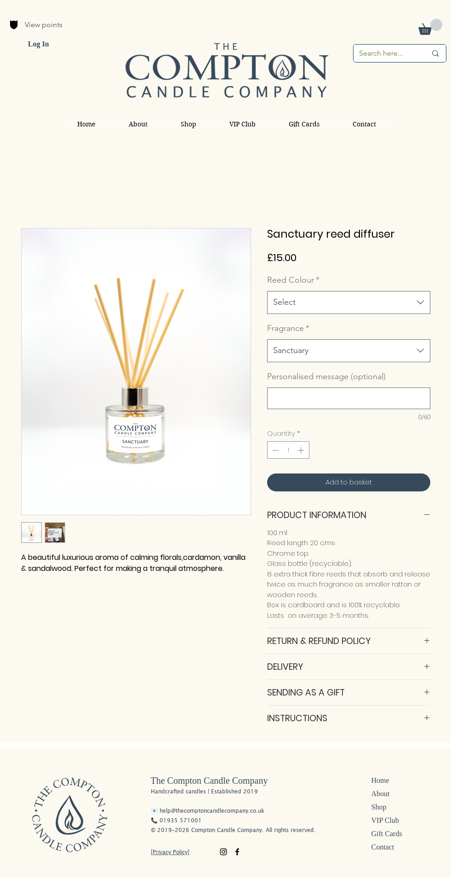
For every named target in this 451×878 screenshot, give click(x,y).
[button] (430, 27)
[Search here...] (386, 53)
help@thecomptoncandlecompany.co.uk (212, 810)
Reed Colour (293, 280)
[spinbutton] (288, 450)
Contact (382, 847)
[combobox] (348, 302)
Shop (379, 807)
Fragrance (288, 328)
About (380, 794)
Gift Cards (386, 834)
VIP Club (385, 820)
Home (380, 780)
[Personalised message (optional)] (349, 398)
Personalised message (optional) (326, 376)
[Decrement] (274, 450)
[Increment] (302, 450)
